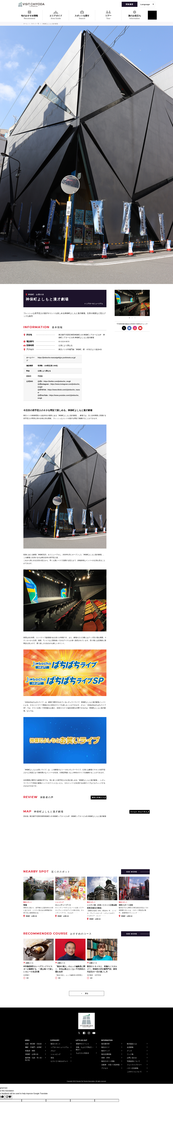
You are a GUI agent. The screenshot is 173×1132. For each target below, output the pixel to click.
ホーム (25, 24)
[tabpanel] (132, 303)
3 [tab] (135, 318)
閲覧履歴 (129, 4)
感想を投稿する (98, 797)
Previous (142, 313)
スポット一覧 (35, 24)
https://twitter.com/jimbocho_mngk (57, 381)
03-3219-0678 (63, 341)
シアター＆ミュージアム (94, 303)
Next (147, 313)
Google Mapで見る (139, 811)
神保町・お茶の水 (36, 294)
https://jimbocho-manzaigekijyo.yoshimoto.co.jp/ (57, 357)
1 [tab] (129, 318)
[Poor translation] (8, 1097)
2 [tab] (132, 318)
